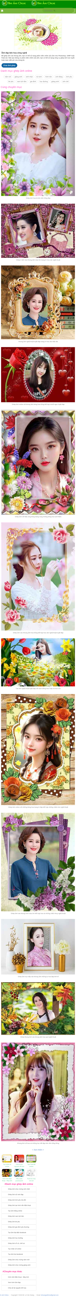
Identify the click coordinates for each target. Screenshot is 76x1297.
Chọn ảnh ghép (9, 65)
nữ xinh (39, 77)
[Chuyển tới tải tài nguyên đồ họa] (19, 1288)
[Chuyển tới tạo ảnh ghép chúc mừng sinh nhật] (19, 1189)
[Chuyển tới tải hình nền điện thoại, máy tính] (19, 1277)
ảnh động (58, 77)
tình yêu (69, 77)
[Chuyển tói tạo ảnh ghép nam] (19, 1216)
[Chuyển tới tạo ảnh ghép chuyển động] (19, 1211)
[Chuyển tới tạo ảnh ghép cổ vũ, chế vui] (19, 1243)
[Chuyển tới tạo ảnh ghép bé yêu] (19, 1221)
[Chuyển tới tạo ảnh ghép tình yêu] (19, 1200)
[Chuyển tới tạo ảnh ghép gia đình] (19, 1227)
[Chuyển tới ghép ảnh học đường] (19, 1238)
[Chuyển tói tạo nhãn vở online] (19, 1249)
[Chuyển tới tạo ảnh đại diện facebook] (19, 1232)
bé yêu (10, 81)
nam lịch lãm (21, 81)
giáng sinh (18, 77)
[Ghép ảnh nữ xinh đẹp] (19, 1194)
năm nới (8, 77)
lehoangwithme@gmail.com (50, 1295)
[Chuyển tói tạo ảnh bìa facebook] (19, 1254)
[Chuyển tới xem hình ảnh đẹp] (19, 1282)
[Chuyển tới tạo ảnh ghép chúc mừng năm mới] (19, 1259)
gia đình (33, 81)
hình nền (48, 77)
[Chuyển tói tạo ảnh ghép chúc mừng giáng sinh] (19, 1265)
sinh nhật (29, 77)
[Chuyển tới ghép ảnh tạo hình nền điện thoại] (19, 1205)
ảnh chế (66, 81)
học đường (44, 81)
